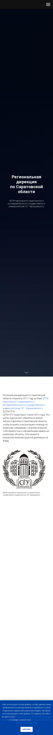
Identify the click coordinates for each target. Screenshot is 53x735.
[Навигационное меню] (48, 4)
